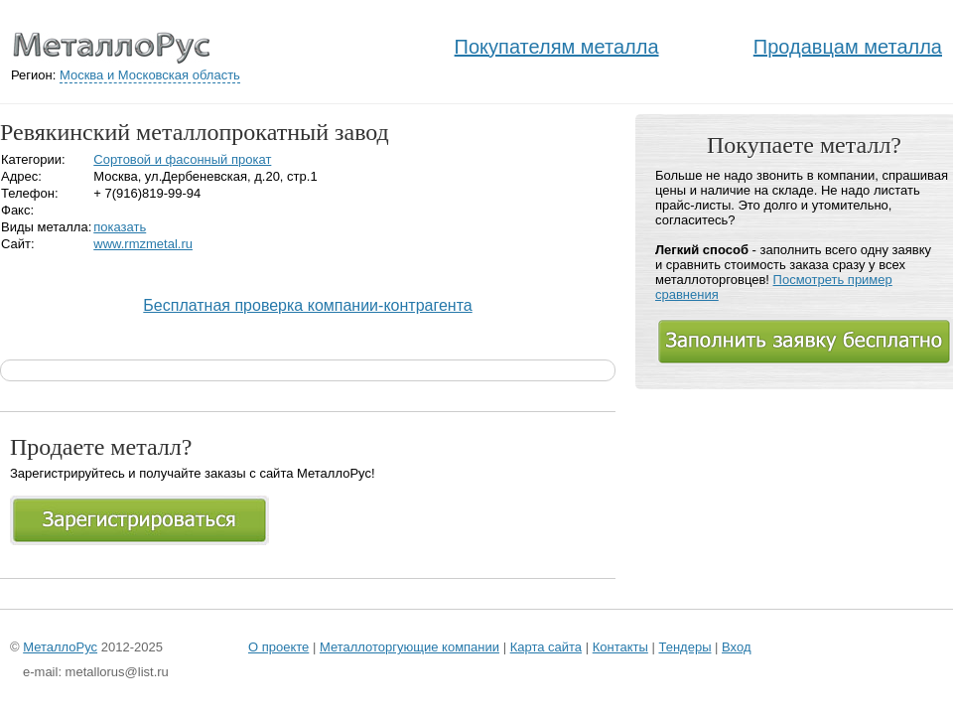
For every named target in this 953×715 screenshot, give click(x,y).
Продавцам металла (847, 47)
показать (119, 226)
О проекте (278, 647)
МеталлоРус (60, 647)
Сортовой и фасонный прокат (182, 159)
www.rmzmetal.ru (143, 243)
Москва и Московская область (150, 75)
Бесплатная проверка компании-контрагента (307, 305)
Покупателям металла (557, 47)
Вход (736, 647)
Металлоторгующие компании (409, 647)
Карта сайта (546, 647)
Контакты (620, 647)
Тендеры (684, 647)
